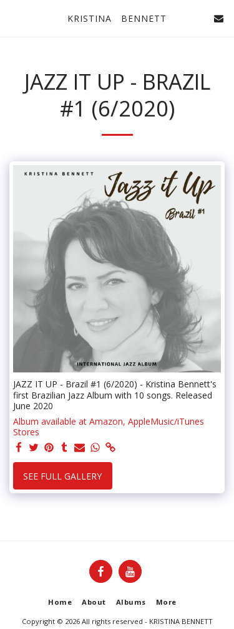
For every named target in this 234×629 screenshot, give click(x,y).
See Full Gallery (62, 476)
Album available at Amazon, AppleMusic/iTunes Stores (108, 427)
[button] (13, 18)
